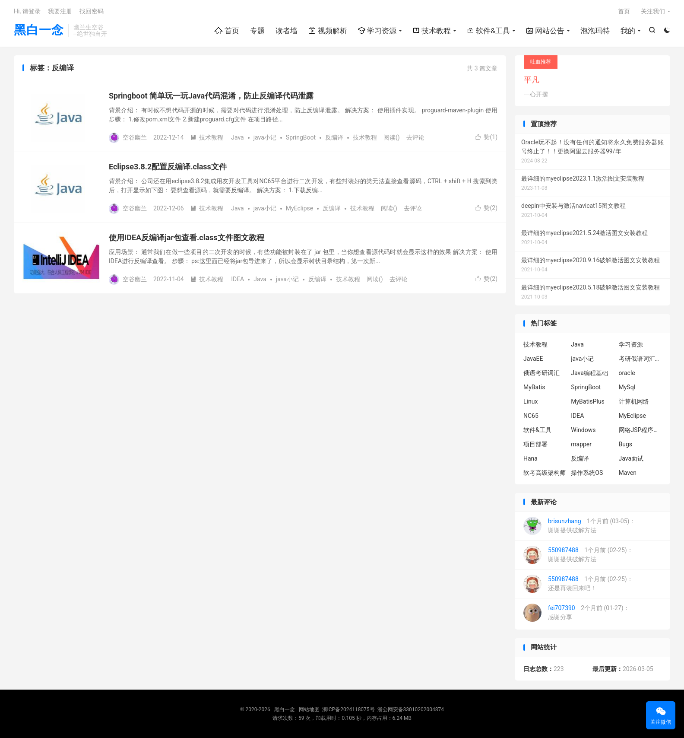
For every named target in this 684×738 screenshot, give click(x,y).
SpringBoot (301, 137)
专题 (257, 30)
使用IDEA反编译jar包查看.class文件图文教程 (186, 237)
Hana (530, 458)
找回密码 (91, 11)
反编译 (334, 137)
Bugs (626, 444)
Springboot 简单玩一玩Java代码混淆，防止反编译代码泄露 (211, 95)
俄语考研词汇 (541, 372)
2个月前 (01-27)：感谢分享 (576, 613)
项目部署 (535, 444)
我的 (628, 30)
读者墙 (287, 30)
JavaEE (533, 358)
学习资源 (377, 30)
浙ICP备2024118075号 (348, 709)
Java (237, 137)
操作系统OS (587, 472)
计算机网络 (634, 401)
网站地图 (309, 709)
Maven (628, 472)
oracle (627, 372)
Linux (530, 401)
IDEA (237, 279)
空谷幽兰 (135, 137)
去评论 (415, 137)
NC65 (530, 415)
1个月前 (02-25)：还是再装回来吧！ (578, 584)
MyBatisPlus (588, 401)
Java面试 (631, 458)
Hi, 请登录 (27, 11)
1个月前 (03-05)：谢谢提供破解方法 (579, 526)
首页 (226, 30)
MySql (627, 387)
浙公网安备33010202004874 (410, 709)
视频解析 (327, 30)
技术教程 (431, 30)
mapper (581, 444)
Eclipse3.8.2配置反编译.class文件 (168, 166)
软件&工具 (488, 30)
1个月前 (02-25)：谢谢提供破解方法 (578, 555)
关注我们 (653, 11)
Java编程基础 (589, 372)
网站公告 (545, 30)
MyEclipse (299, 208)
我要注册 (60, 11)
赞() (486, 137)
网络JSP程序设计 (640, 429)
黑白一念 (39, 30)
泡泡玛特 (595, 30)
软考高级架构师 (544, 472)
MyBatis (534, 387)
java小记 (264, 137)
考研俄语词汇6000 (640, 358)
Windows (583, 429)
